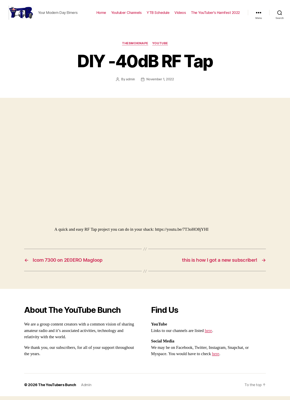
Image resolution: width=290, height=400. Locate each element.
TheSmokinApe (135, 47)
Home (101, 14)
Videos (180, 14)
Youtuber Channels (126, 14)
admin (130, 83)
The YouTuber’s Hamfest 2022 (215, 14)
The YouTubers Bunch (57, 389)
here (208, 334)
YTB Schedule (158, 14)
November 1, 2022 (160, 83)
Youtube (160, 47)
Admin (86, 389)
